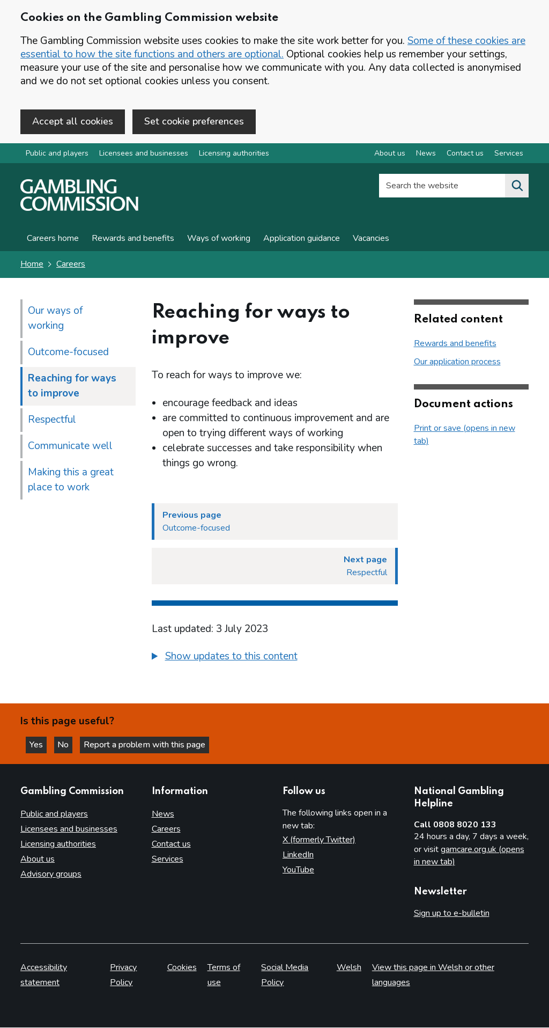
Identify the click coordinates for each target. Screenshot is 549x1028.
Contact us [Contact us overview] (465, 155)
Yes (40, 744)
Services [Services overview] (508, 155)
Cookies (182, 968)
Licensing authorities (234, 155)
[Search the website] (517, 187)
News (163, 814)
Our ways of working (55, 319)
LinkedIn (298, 855)
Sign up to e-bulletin (451, 913)
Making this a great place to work (71, 480)
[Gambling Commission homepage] (79, 210)
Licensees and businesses (143, 155)
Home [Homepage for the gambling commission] (31, 265)
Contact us (171, 844)
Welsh (349, 968)
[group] (275, 659)
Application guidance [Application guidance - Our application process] (301, 240)
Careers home (53, 240)
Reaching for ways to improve (72, 386)
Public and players (57, 155)
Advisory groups (50, 874)
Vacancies (371, 240)
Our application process (457, 363)
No (69, 744)
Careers (70, 265)
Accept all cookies (72, 121)
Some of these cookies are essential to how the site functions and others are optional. (272, 47)
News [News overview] (426, 155)
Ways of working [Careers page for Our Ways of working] (218, 240)
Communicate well (70, 447)
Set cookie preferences (194, 121)
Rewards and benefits (133, 240)
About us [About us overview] (389, 155)
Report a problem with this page (150, 744)
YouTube (298, 870)
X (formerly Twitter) (319, 840)
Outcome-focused (68, 353)
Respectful (52, 421)
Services (167, 859)
